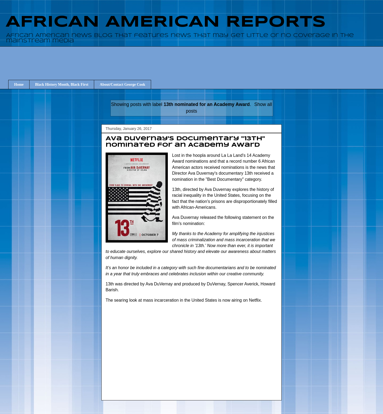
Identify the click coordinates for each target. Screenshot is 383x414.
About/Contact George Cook (122, 85)
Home (19, 85)
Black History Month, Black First (61, 85)
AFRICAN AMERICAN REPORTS (166, 22)
